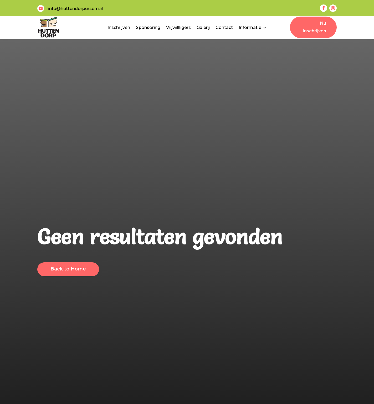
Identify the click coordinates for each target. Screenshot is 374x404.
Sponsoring (148, 27)
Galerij (203, 27)
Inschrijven (118, 27)
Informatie (250, 27)
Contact (224, 27)
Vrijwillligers (178, 27)
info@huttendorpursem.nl (75, 8)
